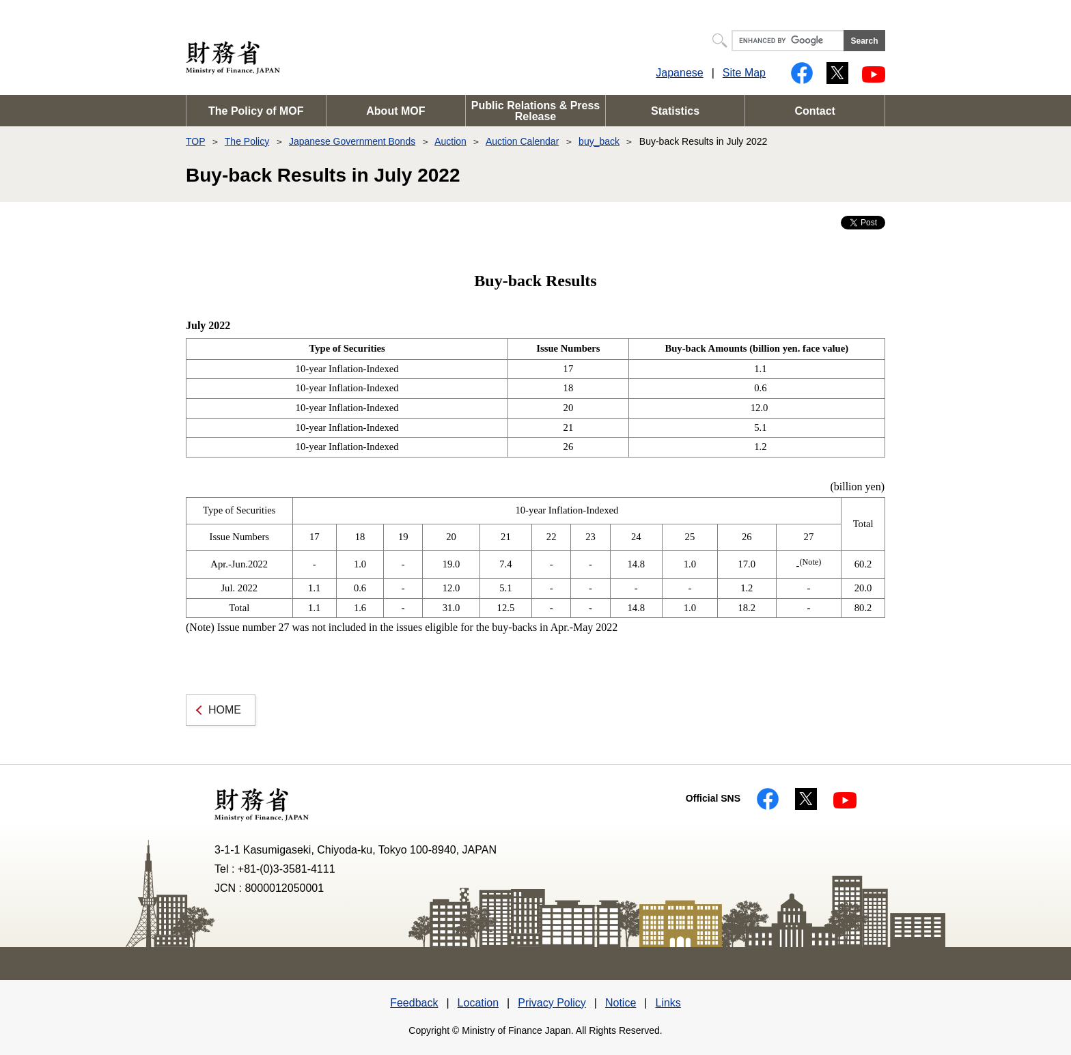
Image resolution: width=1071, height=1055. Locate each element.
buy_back (599, 141)
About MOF (395, 111)
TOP (195, 141)
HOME (224, 710)
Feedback (414, 1003)
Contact (814, 111)
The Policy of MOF (256, 111)
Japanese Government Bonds (352, 141)
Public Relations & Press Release (535, 111)
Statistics (675, 111)
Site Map (744, 73)
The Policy (247, 141)
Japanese (679, 73)
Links (667, 1003)
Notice (620, 1003)
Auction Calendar (522, 141)
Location (478, 1003)
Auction (450, 141)
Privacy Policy (552, 1003)
